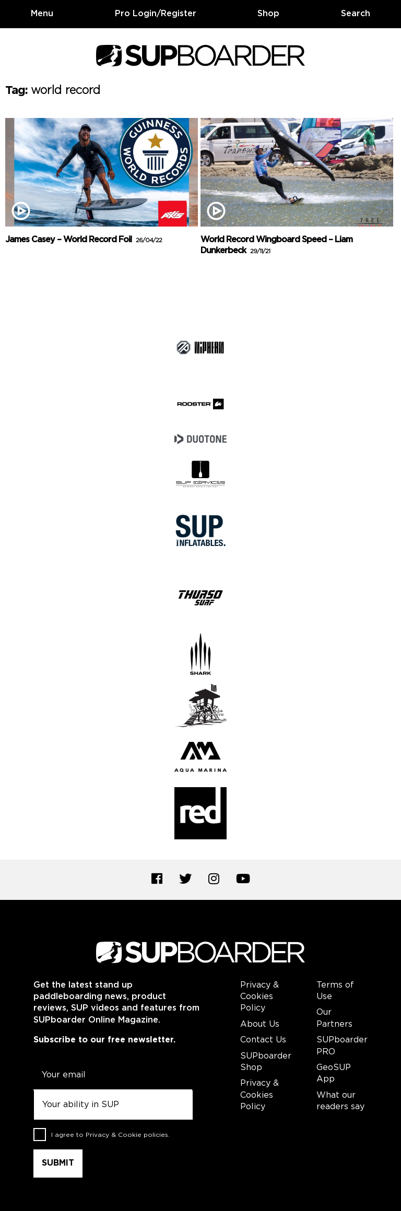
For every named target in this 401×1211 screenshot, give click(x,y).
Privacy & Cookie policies (127, 1135)
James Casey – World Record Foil (83, 240)
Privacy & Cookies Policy (259, 997)
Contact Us (263, 1040)
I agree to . (110, 1135)
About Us (259, 1024)
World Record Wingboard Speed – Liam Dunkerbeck (276, 245)
